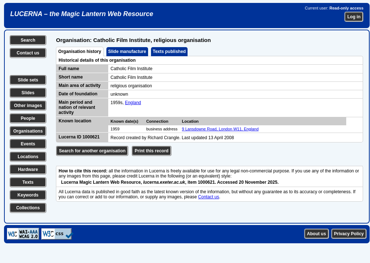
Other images (28, 105)
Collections (28, 207)
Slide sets (28, 80)
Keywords (28, 195)
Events (28, 143)
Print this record (152, 150)
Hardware (28, 169)
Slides (28, 92)
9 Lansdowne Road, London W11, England (220, 129)
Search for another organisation (92, 150)
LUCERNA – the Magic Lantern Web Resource (81, 14)
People (28, 118)
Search (27, 40)
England (133, 102)
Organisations (28, 131)
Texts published (169, 51)
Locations (28, 156)
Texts (27, 182)
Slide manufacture (127, 51)
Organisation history (79, 51)
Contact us (27, 53)
